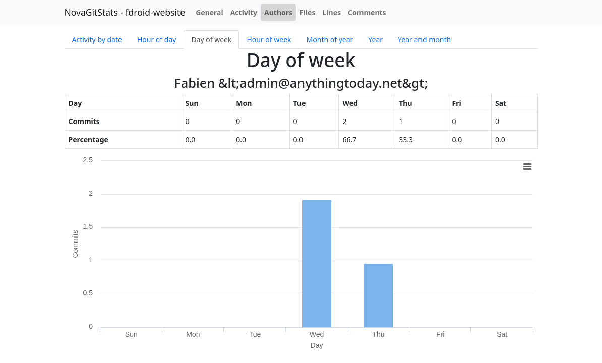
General (209, 12)
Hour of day (156, 39)
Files (307, 12)
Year (375, 39)
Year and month (424, 39)
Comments (367, 12)
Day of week (211, 39)
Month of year (330, 39)
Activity (243, 12)
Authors (278, 12)
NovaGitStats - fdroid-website (125, 12)
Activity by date (97, 39)
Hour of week (269, 39)
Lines (332, 12)
